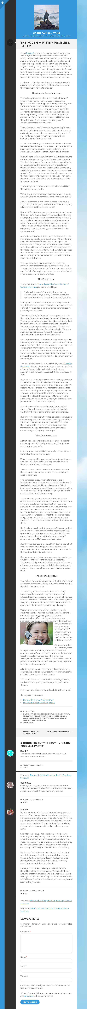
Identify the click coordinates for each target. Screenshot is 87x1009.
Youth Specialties (38, 720)
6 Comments (28, 723)
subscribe (28, 996)
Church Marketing (31, 714)
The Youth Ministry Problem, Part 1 (38, 700)
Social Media (28, 718)
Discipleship (44, 714)
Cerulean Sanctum (46, 33)
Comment (25, 932)
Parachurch (44, 716)
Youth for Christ (52, 718)
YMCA (36, 718)
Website (24, 976)
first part (30, 53)
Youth (42, 718)
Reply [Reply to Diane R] (25, 768)
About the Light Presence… (59, 731)
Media (36, 716)
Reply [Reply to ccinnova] (25, 802)
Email (23, 967)
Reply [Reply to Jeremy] (25, 893)
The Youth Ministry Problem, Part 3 (39, 703)
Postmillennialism (58, 716)
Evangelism (55, 714)
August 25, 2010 (29, 711)
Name (23, 957)
